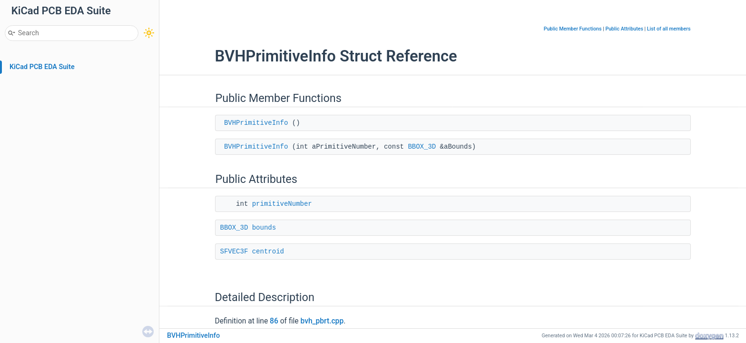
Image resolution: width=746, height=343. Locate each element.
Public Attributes (624, 29)
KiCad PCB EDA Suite (42, 67)
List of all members (669, 29)
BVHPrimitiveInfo (256, 123)
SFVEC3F (234, 251)
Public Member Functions (573, 29)
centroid (268, 251)
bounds (264, 228)
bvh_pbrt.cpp (322, 321)
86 (274, 321)
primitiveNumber (282, 204)
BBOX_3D (422, 147)
